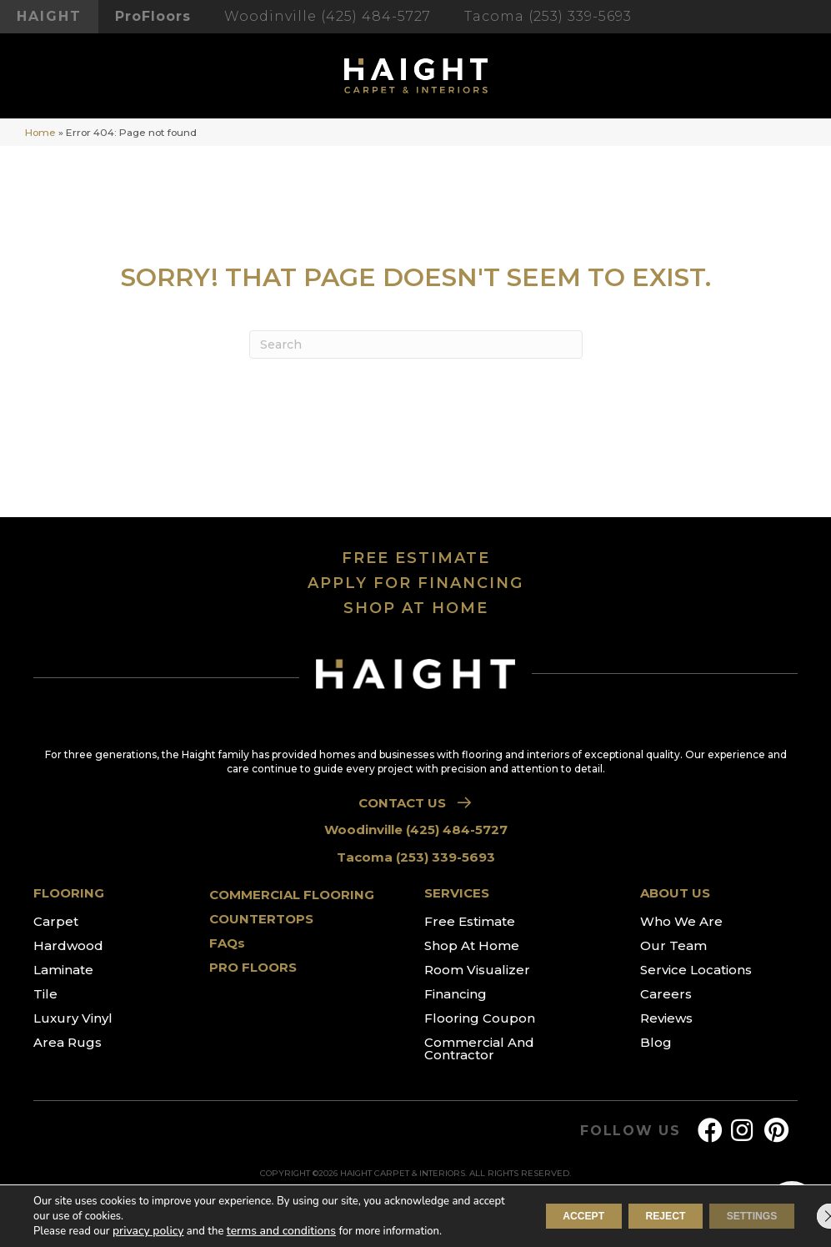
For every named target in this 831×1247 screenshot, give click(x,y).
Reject (631, 1216)
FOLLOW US (630, 1131)
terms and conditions (273, 1231)
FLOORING (68, 893)
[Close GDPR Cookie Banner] (804, 1216)
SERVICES (456, 893)
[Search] (416, 344)
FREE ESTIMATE (416, 558)
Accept (527, 1216)
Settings (740, 1216)
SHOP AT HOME (415, 608)
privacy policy (146, 1231)
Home (40, 132)
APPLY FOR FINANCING (415, 583)
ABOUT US (675, 893)
